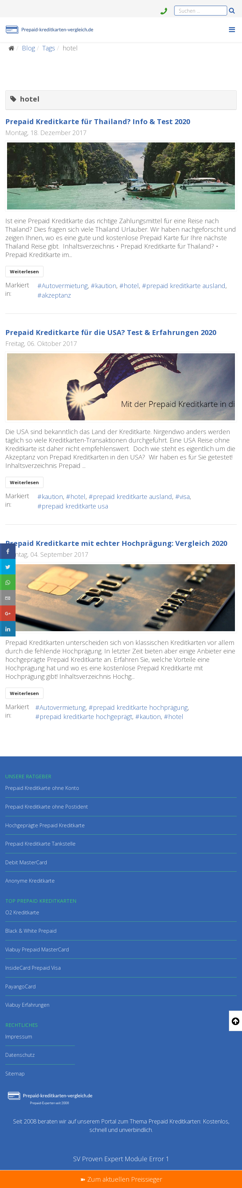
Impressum (18, 1036)
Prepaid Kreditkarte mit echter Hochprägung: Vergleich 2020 (116, 543)
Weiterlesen (24, 271)
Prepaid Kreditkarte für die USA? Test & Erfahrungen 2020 (110, 332)
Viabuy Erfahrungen (27, 1004)
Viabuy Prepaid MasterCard (37, 949)
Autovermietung (65, 285)
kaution (105, 285)
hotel (131, 285)
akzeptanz (56, 295)
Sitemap (15, 1073)
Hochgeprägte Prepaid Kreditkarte (45, 825)
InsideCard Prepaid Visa (33, 967)
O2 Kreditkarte (22, 912)
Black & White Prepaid (31, 930)
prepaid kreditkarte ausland (185, 285)
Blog (28, 48)
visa (184, 496)
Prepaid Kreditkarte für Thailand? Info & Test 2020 (97, 121)
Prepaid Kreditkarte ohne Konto (42, 788)
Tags (48, 48)
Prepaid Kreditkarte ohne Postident (46, 806)
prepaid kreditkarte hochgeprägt (86, 716)
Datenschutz (20, 1055)
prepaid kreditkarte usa (75, 506)
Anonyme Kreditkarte (30, 880)
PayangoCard (20, 986)
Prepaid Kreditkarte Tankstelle (40, 843)
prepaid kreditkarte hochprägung (140, 707)
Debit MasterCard (26, 862)
